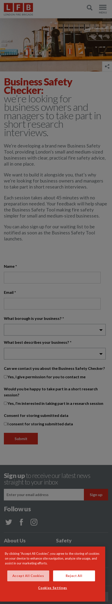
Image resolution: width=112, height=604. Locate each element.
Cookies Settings (52, 588)
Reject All (74, 576)
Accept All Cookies (28, 576)
